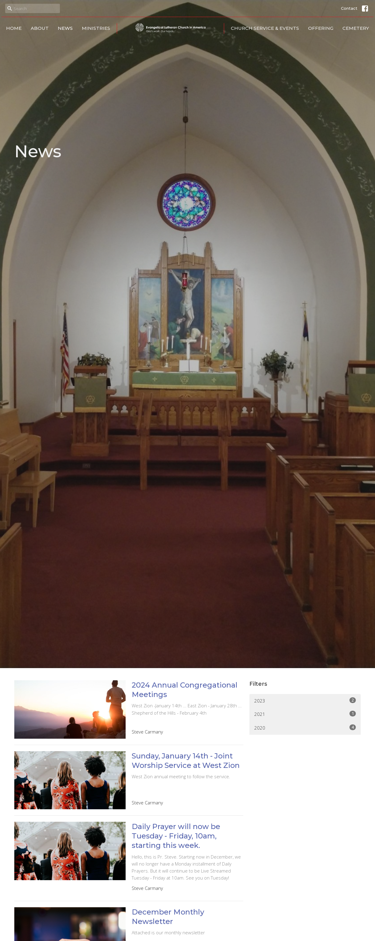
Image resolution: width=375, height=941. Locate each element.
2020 (305, 727)
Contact (349, 8)
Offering (320, 28)
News (65, 28)
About (40, 28)
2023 (305, 700)
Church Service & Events (265, 28)
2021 (305, 714)
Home (14, 28)
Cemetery (355, 28)
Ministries (96, 28)
